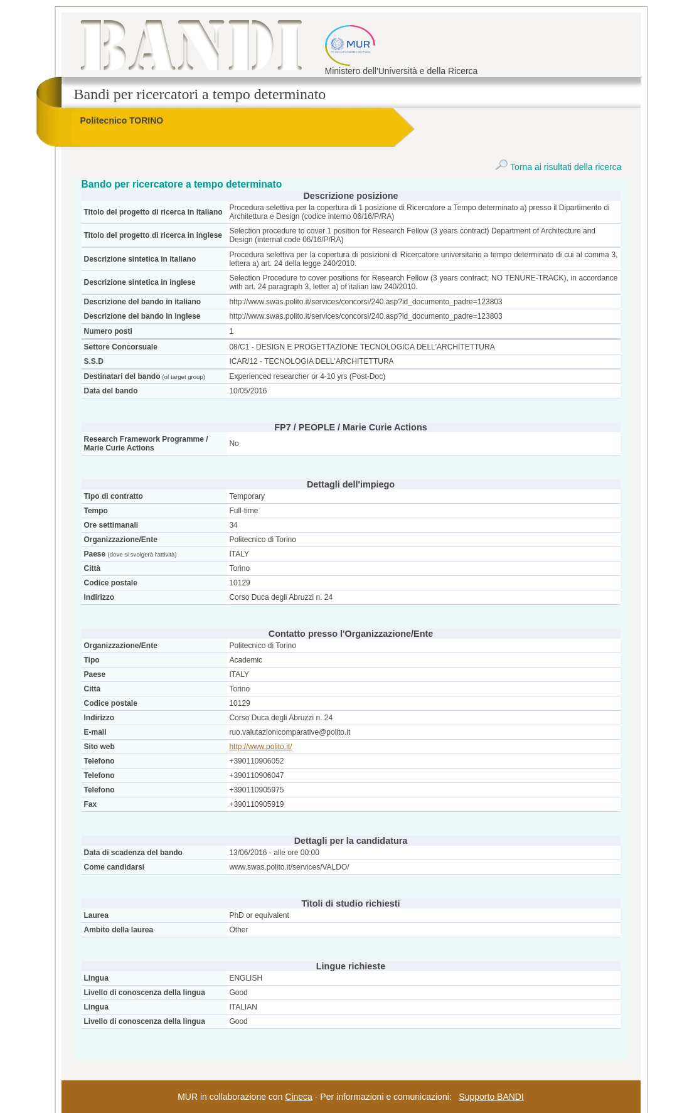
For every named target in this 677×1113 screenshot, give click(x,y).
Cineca (298, 1097)
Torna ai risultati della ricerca (558, 167)
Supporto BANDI (491, 1097)
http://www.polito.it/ (260, 746)
